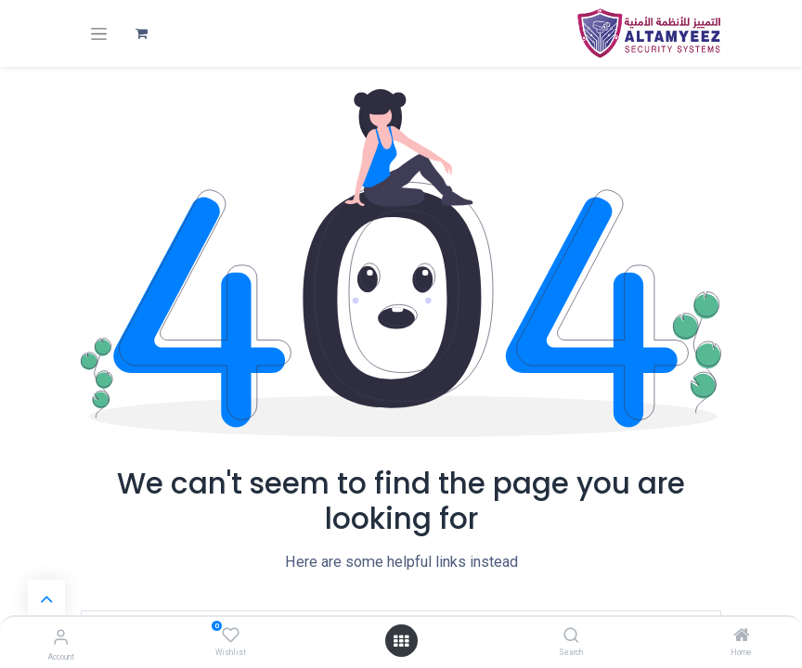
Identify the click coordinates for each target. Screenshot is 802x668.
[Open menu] (401, 641)
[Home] (741, 636)
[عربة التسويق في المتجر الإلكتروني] (141, 33)
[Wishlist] (230, 635)
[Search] (571, 636)
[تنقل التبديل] (99, 34)
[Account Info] (61, 637)
